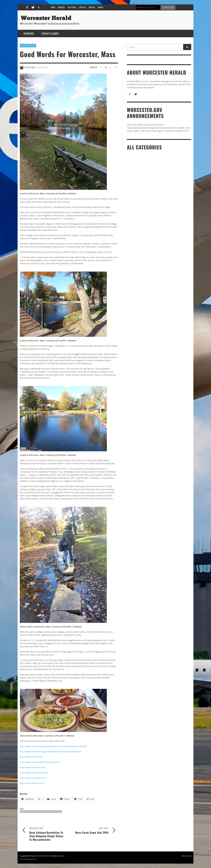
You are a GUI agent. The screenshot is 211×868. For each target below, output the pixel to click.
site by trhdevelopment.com (28, 859)
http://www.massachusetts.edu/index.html (40, 762)
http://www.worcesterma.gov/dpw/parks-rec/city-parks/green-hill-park (53, 746)
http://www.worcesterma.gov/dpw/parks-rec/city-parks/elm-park (50, 751)
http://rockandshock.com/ (32, 783)
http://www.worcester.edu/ (33, 767)
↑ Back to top (186, 856)
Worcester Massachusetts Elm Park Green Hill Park (40, 811)
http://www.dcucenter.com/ (33, 778)
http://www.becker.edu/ (31, 756)
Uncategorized (28, 45)
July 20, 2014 (43, 67)
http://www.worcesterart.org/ (34, 772)
